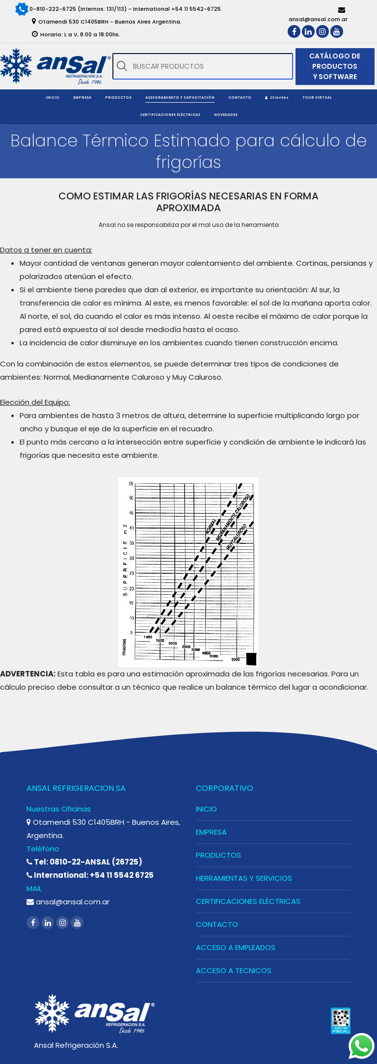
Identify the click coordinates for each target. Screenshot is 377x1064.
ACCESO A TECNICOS (233, 970)
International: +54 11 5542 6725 (90, 875)
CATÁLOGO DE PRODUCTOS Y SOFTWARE (334, 66)
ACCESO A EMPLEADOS (235, 947)
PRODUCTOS (218, 855)
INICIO (206, 809)
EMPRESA (211, 832)
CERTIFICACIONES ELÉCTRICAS (248, 901)
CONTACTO (217, 924)
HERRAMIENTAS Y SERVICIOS (244, 878)
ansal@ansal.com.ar (68, 901)
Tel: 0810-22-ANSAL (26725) (84, 862)
